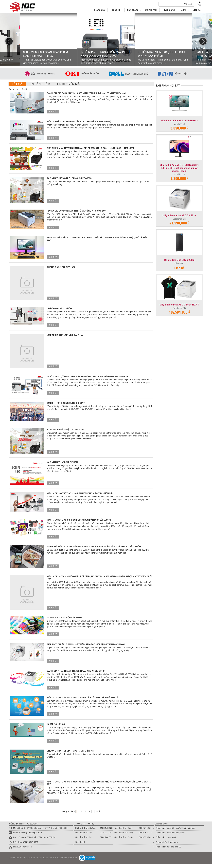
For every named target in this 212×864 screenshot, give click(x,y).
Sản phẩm (132, 10)
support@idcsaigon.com (30, 833)
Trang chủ (99, 10)
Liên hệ (197, 10)
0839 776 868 (145, 828)
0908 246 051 (106, 837)
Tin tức (25, 89)
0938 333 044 (106, 833)
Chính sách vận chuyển (166, 837)
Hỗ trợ (183, 10)
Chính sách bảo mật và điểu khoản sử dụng (175, 828)
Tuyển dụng (168, 10)
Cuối (98, 811)
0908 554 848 (145, 837)
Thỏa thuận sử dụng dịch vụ (168, 847)
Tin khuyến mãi (68, 84)
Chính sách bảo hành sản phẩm (170, 833)
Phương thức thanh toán (167, 842)
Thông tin (115, 10)
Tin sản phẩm (39, 84)
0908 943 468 (106, 828)
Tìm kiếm (188, 4)
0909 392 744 (145, 833)
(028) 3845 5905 (30, 842)
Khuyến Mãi (150, 10)
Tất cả (17, 84)
